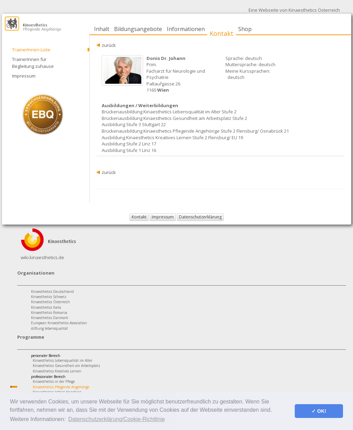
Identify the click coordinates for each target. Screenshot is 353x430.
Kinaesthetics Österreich (50, 301)
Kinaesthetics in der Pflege (54, 381)
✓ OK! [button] (319, 411)
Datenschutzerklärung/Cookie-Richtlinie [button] (116, 419)
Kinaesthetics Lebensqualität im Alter (62, 360)
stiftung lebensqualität (49, 328)
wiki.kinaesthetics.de (42, 257)
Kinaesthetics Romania (49, 312)
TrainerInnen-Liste (31, 50)
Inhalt (101, 29)
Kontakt (221, 33)
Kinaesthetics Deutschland (52, 291)
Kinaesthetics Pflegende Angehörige (61, 387)
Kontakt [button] (139, 217)
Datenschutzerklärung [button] (200, 217)
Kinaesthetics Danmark (49, 317)
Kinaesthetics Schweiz (49, 296)
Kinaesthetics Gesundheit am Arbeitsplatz (66, 365)
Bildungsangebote (138, 29)
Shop (245, 29)
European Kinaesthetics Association (59, 322)
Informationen (186, 29)
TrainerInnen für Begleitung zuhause (33, 62)
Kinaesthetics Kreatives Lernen (57, 371)
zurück (109, 45)
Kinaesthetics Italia (46, 307)
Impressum (24, 76)
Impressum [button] (163, 217)
